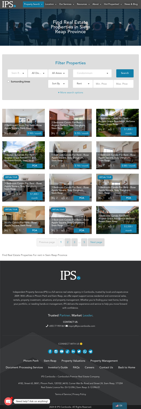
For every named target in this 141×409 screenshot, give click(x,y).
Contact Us (106, 367)
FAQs (76, 367)
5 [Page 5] (84, 242)
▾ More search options (70, 92)
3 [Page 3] (74, 242)
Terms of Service (63, 394)
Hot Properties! (113, 4)
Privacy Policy (79, 394)
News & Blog (131, 4)
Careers (89, 367)
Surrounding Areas (18, 81)
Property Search (33, 4)
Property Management (104, 361)
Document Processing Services (24, 367)
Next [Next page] (96, 242)
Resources (83, 4)
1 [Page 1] (61, 242)
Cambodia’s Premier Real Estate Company (78, 376)
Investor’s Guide (58, 367)
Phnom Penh (41, 296)
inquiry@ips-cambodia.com (80, 326)
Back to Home (126, 367)
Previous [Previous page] (47, 242)
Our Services (67, 4)
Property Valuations (73, 361)
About (97, 4)
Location (51, 4)
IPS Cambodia (48, 376)
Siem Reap (57, 296)
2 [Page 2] (67, 242)
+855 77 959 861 (56, 326)
